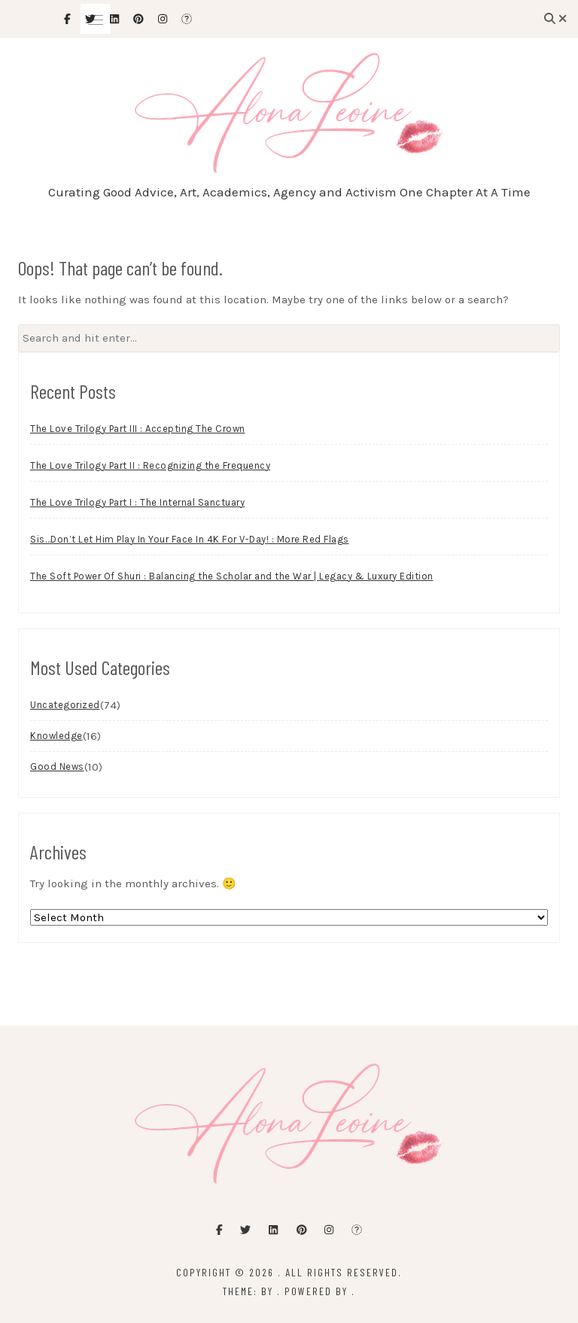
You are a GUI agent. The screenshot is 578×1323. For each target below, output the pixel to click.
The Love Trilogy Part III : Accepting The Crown (137, 428)
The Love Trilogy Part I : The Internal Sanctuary (137, 502)
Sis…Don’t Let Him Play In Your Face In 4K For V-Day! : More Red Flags (189, 539)
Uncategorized (65, 704)
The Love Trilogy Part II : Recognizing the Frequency (150, 465)
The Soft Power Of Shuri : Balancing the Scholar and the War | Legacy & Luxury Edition (232, 576)
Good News (57, 766)
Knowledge (56, 735)
